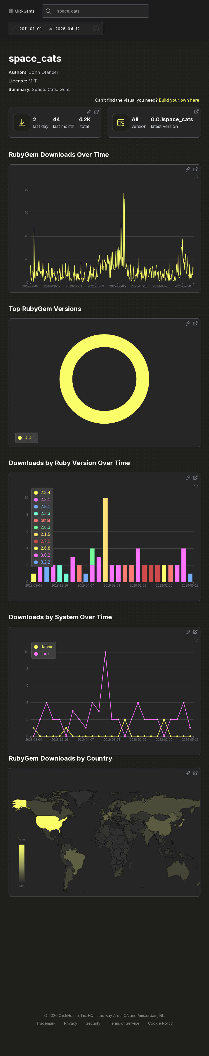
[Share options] (89, 112)
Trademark (46, 1023)
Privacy (70, 1023)
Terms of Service (124, 1023)
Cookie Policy (160, 1023)
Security (93, 1023)
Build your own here (179, 100)
